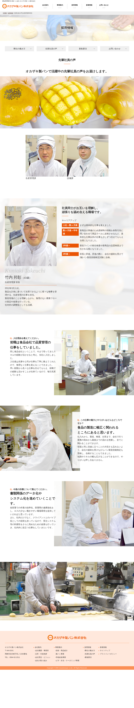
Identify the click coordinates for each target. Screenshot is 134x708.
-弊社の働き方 (89, 689)
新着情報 (89, 6)
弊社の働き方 (19, 49)
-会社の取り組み (41, 699)
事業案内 (60, 6)
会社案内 (45, 6)
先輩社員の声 (51, 49)
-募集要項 (88, 696)
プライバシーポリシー (108, 692)
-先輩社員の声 (89, 692)
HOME (5, 13)
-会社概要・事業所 (42, 689)
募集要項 (83, 49)
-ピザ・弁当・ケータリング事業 (67, 699)
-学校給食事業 (60, 696)
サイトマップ (104, 689)
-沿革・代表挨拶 (41, 692)
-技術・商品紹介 (61, 689)
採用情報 (74, 6)
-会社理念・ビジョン (42, 696)
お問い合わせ (103, 6)
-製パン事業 (59, 692)
